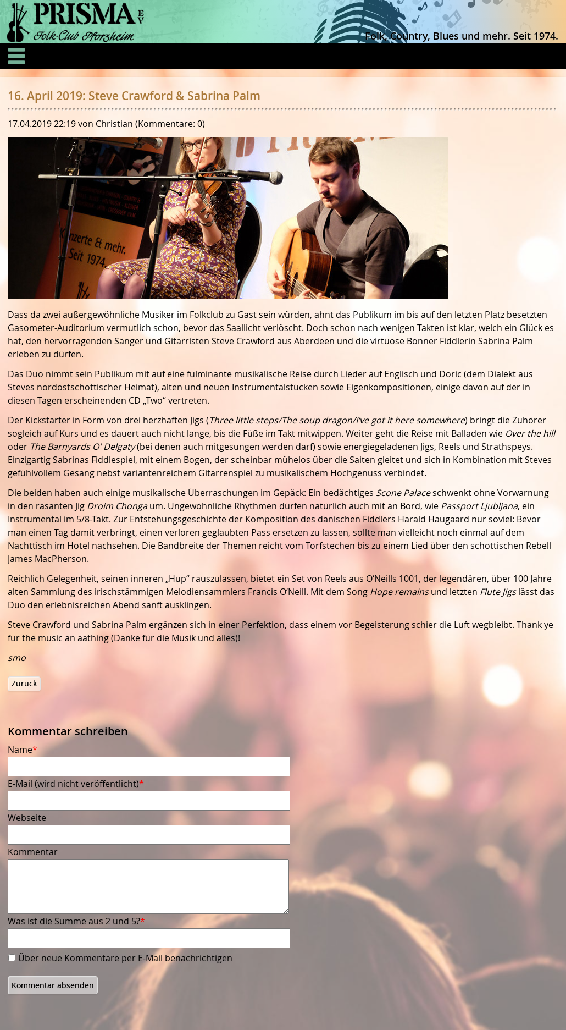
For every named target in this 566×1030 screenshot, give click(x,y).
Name (28, 749)
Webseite (27, 817)
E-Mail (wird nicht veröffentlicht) (76, 783)
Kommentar (33, 851)
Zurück (24, 683)
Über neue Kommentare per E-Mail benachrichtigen (125, 958)
